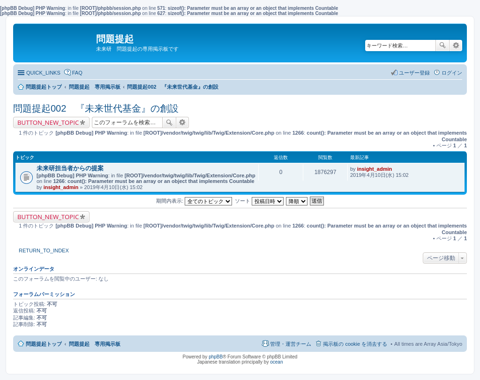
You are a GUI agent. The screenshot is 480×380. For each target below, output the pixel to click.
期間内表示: (194, 201)
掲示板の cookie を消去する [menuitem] (355, 344)
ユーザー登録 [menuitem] (414, 73)
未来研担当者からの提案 (70, 168)
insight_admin (61, 187)
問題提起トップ (44, 344)
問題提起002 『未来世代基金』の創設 (96, 108)
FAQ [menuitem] (77, 73)
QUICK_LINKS (43, 73)
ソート (259, 201)
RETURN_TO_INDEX (44, 250)
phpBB (216, 356)
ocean (276, 362)
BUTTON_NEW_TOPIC (48, 122)
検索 (442, 45)
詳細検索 (456, 45)
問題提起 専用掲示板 (94, 344)
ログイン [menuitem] (452, 73)
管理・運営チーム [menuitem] (290, 344)
